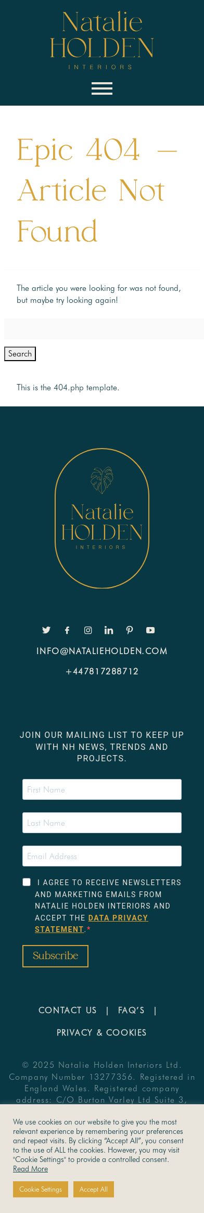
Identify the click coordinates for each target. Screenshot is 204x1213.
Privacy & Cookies (102, 1033)
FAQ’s (131, 1010)
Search (20, 354)
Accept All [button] (94, 1189)
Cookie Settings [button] (40, 1189)
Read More (30, 1168)
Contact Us (68, 1010)
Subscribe (55, 956)
